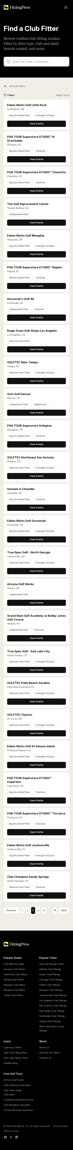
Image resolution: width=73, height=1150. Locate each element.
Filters (9, 95)
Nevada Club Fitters (14, 990)
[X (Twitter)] (11, 1137)
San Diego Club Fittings (51, 1010)
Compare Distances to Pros (19, 1099)
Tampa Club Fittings (50, 1021)
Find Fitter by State (14, 964)
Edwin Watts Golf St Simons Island (31, 746)
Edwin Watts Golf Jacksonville (28, 845)
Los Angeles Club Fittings (53, 1000)
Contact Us (45, 1057)
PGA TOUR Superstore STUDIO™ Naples (34, 267)
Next (64, 910)
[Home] (5, 86)
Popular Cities (48, 957)
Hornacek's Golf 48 (20, 299)
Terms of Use (11, 1131)
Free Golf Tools (13, 1073)
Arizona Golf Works (20, 584)
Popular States (13, 957)
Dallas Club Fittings (49, 984)
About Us (44, 1047)
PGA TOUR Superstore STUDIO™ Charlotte (36, 172)
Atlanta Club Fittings (50, 969)
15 (55, 910)
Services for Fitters (49, 1052)
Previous (11, 910)
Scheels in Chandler (21, 489)
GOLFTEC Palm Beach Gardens (28, 683)
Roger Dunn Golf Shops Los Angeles (32, 330)
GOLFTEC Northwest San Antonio (30, 457)
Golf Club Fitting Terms (16, 1057)
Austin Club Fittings (49, 974)
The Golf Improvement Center (28, 204)
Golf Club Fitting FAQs (15, 1052)
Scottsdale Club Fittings (52, 1016)
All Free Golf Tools (14, 1079)
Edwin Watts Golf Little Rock (27, 105)
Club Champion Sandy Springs (28, 877)
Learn (7, 1041)
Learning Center (12, 1047)
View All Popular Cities (51, 964)
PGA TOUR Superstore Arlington (29, 425)
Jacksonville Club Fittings (53, 995)
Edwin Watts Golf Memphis (25, 235)
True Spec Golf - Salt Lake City (28, 651)
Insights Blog (10, 1063)
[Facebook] (5, 1137)
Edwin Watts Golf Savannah (26, 520)
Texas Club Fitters (13, 995)
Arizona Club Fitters (14, 969)
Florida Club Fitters (14, 979)
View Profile (36, 123)
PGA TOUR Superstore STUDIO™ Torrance (36, 813)
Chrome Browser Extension (18, 1110)
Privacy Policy (60, 1126)
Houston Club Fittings (50, 990)
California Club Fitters (15, 974)
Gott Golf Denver (19, 394)
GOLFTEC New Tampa (22, 362)
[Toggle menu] (65, 7)
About (42, 1041)
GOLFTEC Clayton (19, 714)
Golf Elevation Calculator (17, 1104)
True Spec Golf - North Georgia (28, 552)
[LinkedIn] (16, 1137)
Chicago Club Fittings (51, 979)
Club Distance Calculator (17, 1085)
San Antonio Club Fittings (53, 1005)
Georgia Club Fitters (14, 984)
